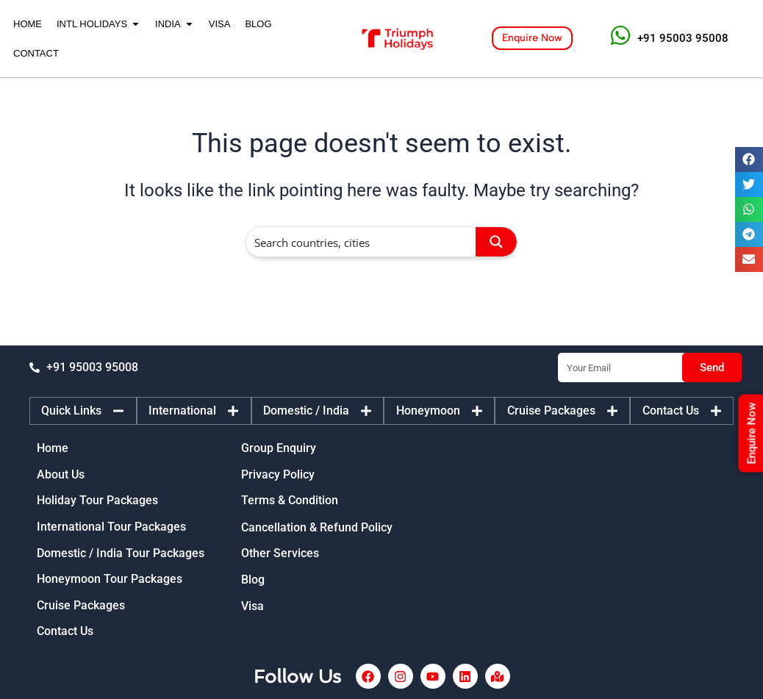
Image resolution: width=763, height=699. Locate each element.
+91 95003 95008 (682, 38)
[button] (749, 159)
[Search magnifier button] (496, 242)
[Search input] (361, 241)
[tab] (83, 406)
